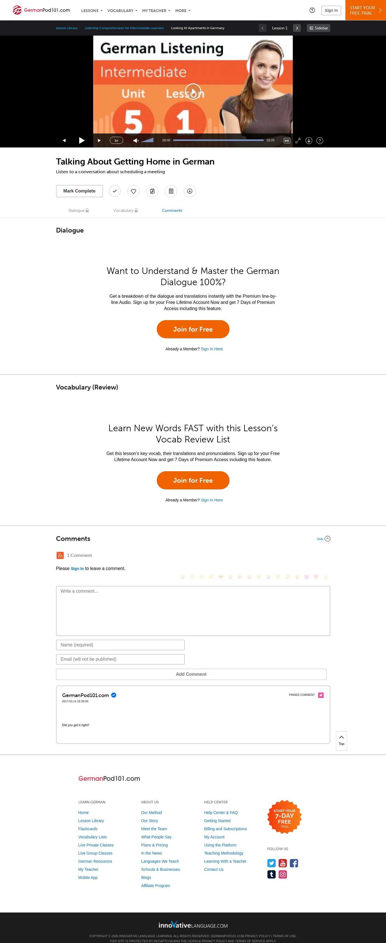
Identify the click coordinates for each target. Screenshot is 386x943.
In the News (151, 845)
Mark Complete (79, 191)
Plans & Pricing (154, 836)
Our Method (151, 804)
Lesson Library (67, 28)
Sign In (331, 10)
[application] (193, 91)
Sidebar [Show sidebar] (321, 28)
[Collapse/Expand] (193, 538)
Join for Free (193, 329)
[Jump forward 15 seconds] (99, 140)
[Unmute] (136, 140)
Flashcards (87, 820)
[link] (297, 28)
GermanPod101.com (227, 927)
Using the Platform (220, 836)
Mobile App (88, 869)
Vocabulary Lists (92, 828)
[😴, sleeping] (287, 556)
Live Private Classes (96, 836)
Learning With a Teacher (225, 853)
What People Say (156, 828)
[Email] (120, 651)
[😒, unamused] (211, 556)
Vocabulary (120, 10)
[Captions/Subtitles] (287, 140)
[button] (312, 10)
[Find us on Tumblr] (271, 866)
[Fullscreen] (297, 140)
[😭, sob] (268, 556)
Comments (172, 210)
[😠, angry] (230, 556)
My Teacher (154, 10)
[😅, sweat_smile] (249, 556)
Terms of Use (284, 927)
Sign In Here (212, 349)
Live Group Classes (95, 845)
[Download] (308, 140)
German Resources (95, 853)
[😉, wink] (259, 556)
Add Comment (85, 665)
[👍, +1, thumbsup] (325, 556)
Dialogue (77, 210)
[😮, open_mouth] (297, 556)
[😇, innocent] (278, 556)
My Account (214, 828)
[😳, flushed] (192, 556)
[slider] (148, 140)
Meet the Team (154, 820)
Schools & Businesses (160, 861)
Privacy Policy (257, 927)
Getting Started (217, 812)
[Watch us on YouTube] (283, 854)
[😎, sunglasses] (221, 556)
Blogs (146, 869)
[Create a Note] (152, 191)
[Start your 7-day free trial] (284, 809)
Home (83, 804)
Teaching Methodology (223, 845)
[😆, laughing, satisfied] (240, 556)
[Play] (82, 140)
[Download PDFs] (171, 191)
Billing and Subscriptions (225, 820)
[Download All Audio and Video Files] (190, 191)
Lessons (90, 10)
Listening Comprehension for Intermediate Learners (124, 28)
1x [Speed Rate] (116, 140)
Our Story (149, 812)
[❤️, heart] (316, 556)
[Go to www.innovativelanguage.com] (193, 915)
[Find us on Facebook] (294, 854)
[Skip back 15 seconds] (64, 140)
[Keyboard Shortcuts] (319, 140)
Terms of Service (250, 932)
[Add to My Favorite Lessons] (133, 191)
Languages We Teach (160, 853)
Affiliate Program (155, 877)
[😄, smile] (183, 556)
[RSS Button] (60, 555)
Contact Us (213, 861)
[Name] (120, 636)
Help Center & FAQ (221, 804)
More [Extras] (180, 10)
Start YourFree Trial (366, 10)
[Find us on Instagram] (283, 866)
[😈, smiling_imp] (306, 556)
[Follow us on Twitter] (271, 854)
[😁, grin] (202, 556)
